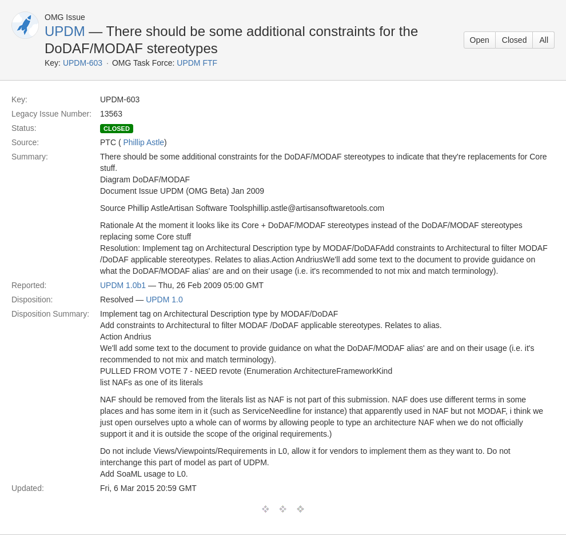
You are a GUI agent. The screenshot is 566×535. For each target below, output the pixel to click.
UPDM (65, 31)
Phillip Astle (143, 142)
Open (479, 40)
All (543, 40)
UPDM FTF (197, 62)
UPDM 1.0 (164, 299)
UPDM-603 (82, 62)
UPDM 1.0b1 (123, 285)
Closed (514, 40)
